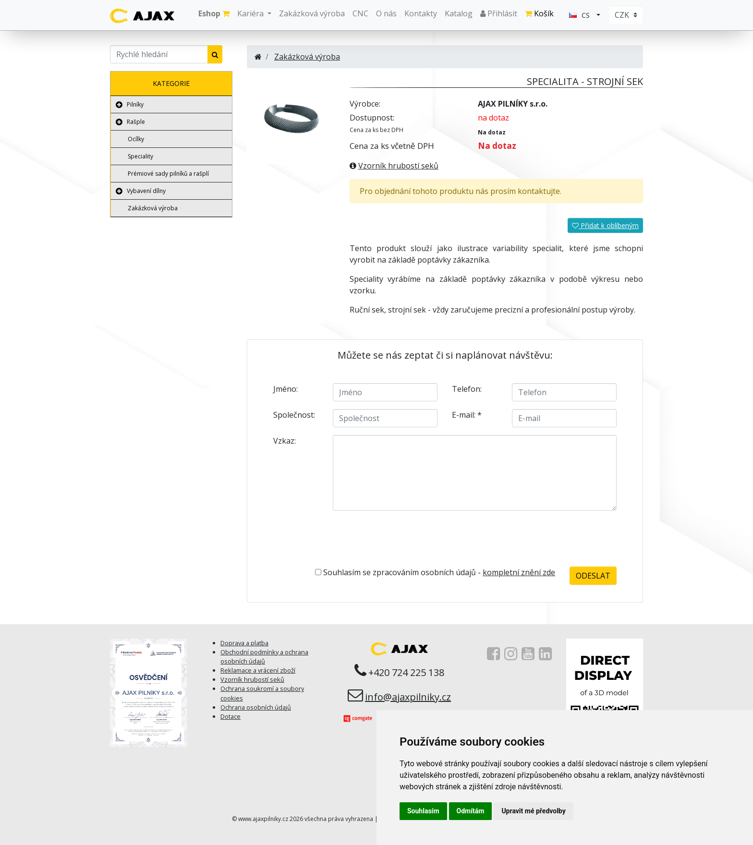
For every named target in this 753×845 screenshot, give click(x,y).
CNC (360, 13)
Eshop (214, 13)
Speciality (140, 156)
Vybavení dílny (146, 191)
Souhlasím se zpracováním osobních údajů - (435, 572)
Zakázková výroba (312, 13)
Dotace (230, 716)
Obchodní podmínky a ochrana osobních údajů (264, 656)
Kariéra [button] (251, 13)
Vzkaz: (284, 440)
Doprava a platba (244, 643)
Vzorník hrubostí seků (398, 165)
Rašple (136, 122)
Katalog (459, 13)
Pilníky (135, 104)
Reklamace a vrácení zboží (257, 670)
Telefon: (467, 389)
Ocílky (136, 139)
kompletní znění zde (519, 572)
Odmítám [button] (471, 811)
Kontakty (420, 13)
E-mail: (467, 415)
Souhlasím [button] (423, 811)
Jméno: (285, 389)
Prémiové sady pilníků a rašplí (168, 173)
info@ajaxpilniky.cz (408, 696)
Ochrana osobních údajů (255, 707)
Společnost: (294, 415)
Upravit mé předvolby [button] (533, 811)
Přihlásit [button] (498, 13)
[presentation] (450, 537)
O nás (386, 13)
